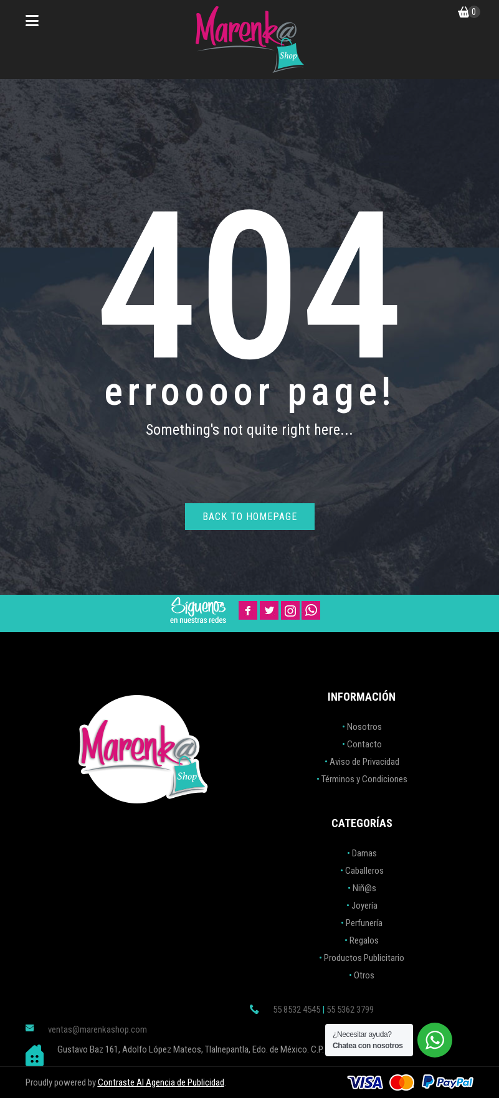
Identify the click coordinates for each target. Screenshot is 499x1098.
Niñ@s (364, 888)
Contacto (364, 744)
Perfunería (364, 923)
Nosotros (364, 726)
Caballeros (364, 870)
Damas (364, 853)
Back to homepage (249, 517)
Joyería (364, 905)
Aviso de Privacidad (364, 761)
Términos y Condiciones (364, 779)
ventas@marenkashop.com (97, 1029)
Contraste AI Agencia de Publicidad (161, 1082)
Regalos (364, 940)
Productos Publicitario (364, 957)
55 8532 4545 (296, 1009)
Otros (364, 975)
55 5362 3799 (350, 1009)
